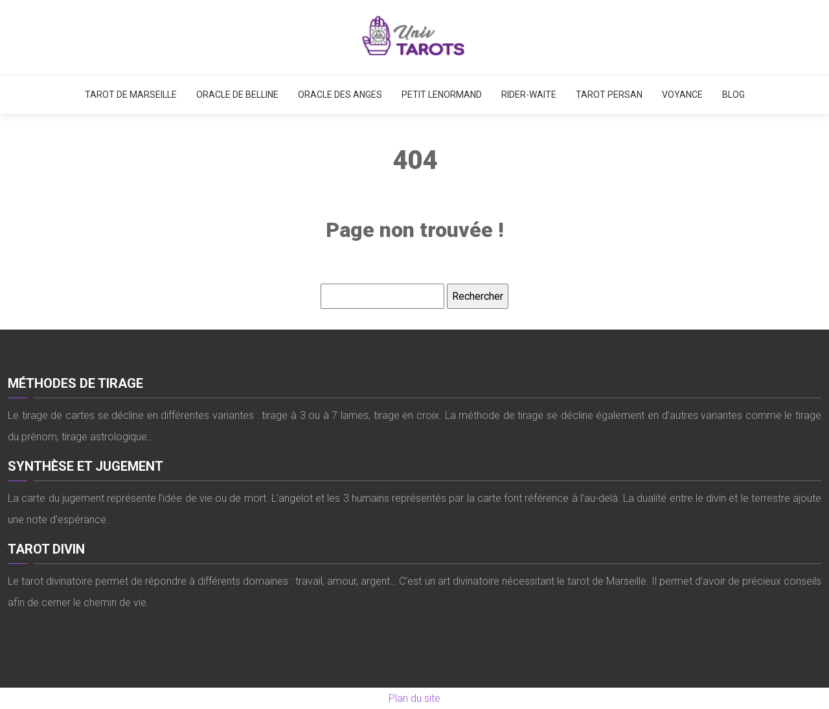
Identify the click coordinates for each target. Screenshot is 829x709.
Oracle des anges (340, 94)
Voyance (682, 94)
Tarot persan (609, 94)
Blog (733, 94)
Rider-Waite (528, 94)
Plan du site (414, 698)
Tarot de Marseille (131, 94)
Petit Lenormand (442, 94)
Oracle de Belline (237, 94)
